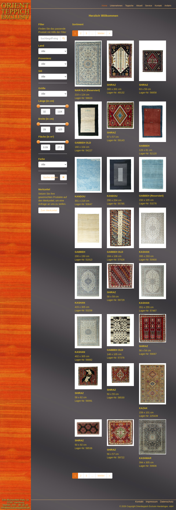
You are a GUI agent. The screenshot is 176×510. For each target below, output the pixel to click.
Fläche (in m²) (46, 136)
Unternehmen (116, 5)
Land (41, 45)
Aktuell (139, 5)
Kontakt (158, 5)
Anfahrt (167, 5)
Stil (40, 71)
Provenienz (44, 58)
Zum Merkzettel (49, 210)
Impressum (152, 501)
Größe (41, 88)
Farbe (41, 159)
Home (104, 5)
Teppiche (129, 5)
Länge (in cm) (46, 101)
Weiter (101, 33)
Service (148, 5)
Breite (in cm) (46, 118)
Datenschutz (166, 501)
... (92, 33)
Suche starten (49, 177)
